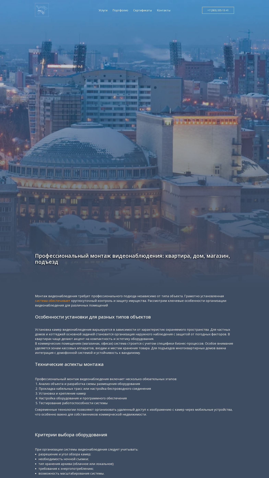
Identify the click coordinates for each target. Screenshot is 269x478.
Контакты (163, 10)
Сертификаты (142, 10)
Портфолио (120, 10)
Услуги (103, 10)
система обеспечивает (52, 301)
